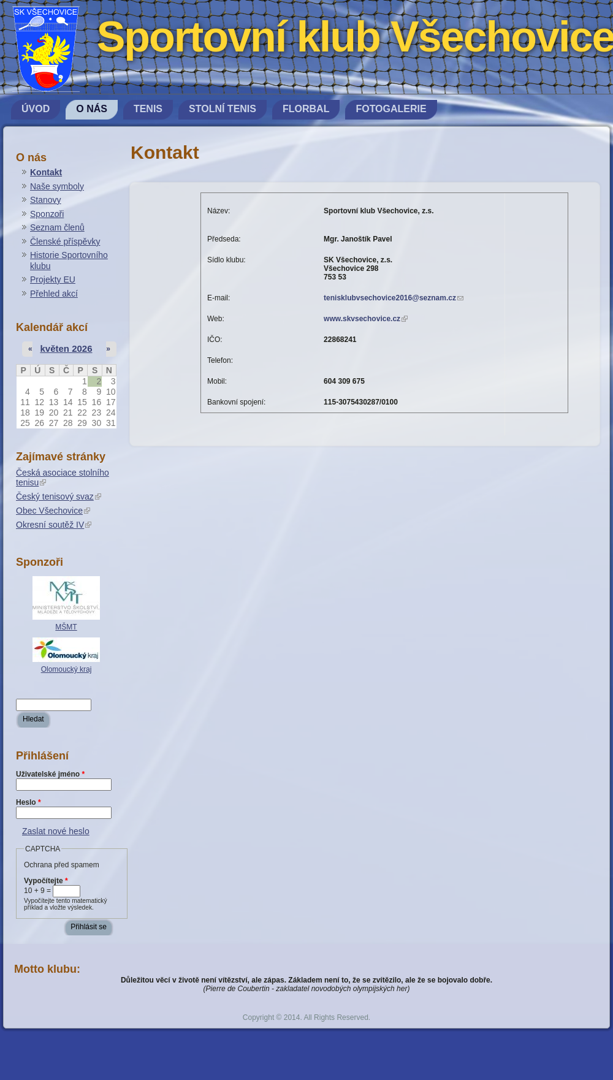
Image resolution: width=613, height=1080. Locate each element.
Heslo (28, 802)
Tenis (148, 109)
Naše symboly (57, 186)
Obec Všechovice (53, 510)
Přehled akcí (54, 294)
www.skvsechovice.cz (366, 318)
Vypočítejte (46, 881)
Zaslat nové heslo (55, 831)
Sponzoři (47, 214)
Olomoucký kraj (66, 669)
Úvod (35, 109)
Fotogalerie (391, 109)
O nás (91, 109)
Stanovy (45, 200)
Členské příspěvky (65, 241)
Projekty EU (52, 279)
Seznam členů (57, 227)
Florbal (306, 109)
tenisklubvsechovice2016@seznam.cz (393, 298)
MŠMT (66, 627)
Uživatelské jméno (50, 774)
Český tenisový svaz (58, 496)
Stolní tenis (222, 109)
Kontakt (46, 172)
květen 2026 (66, 348)
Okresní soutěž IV (53, 525)
